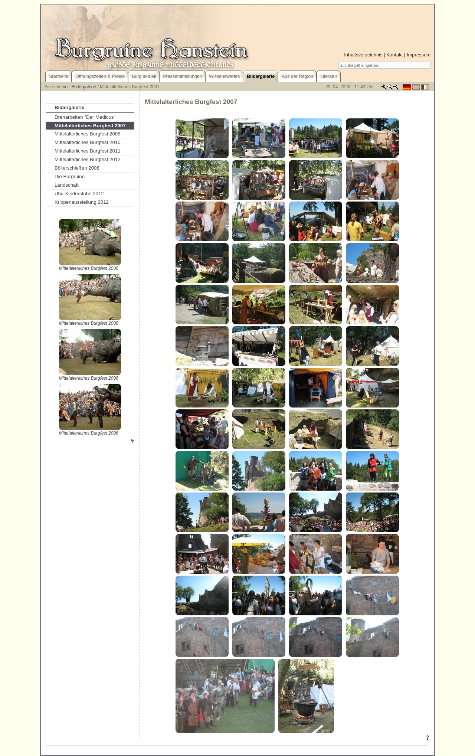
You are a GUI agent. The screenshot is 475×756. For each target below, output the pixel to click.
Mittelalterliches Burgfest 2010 (88, 142)
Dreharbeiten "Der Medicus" (85, 117)
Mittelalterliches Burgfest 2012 (88, 159)
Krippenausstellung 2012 (82, 202)
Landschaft (67, 185)
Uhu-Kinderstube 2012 (79, 193)
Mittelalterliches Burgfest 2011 (88, 151)
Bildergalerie (84, 86)
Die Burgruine (70, 176)
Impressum (418, 55)
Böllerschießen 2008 (77, 168)
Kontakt (394, 55)
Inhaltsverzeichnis (363, 55)
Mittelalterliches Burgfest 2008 (88, 134)
